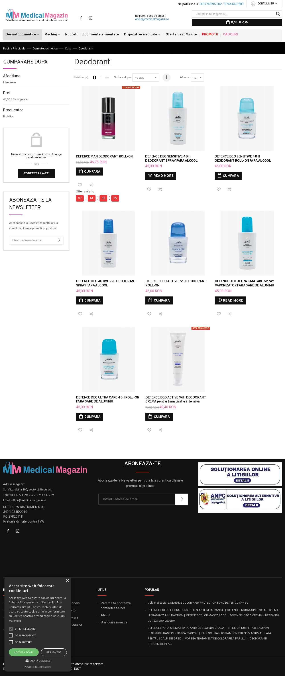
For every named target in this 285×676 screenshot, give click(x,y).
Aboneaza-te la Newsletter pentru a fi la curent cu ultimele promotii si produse (33, 225)
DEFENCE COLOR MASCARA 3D (206, 615)
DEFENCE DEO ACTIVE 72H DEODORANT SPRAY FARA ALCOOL (106, 283)
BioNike (8, 116)
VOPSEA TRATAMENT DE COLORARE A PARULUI (215, 638)
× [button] (67, 580)
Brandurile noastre (114, 622)
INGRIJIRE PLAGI (161, 644)
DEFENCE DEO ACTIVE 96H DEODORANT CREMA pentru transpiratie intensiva (175, 400)
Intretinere (9, 82)
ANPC (105, 615)
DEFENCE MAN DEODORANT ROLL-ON (104, 157)
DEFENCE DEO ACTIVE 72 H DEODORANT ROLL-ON (175, 283)
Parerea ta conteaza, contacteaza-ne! (116, 605)
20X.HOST (73, 668)
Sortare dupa (122, 77)
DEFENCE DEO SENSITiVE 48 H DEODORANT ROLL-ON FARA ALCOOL (243, 159)
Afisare (184, 77)
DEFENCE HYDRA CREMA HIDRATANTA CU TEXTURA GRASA (186, 628)
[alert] (37, 624)
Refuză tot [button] (54, 652)
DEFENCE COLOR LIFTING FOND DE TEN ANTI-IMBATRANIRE (186, 610)
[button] (38, 660)
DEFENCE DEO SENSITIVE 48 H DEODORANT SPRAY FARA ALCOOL (171, 159)
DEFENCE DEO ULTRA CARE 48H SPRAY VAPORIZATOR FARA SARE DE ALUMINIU (244, 283)
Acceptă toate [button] (24, 652)
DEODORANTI (258, 638)
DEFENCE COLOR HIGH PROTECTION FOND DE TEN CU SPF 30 (209, 602)
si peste (15, 99)
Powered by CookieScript (37, 667)
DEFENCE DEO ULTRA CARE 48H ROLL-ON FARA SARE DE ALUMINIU (107, 400)
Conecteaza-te (36, 173)
